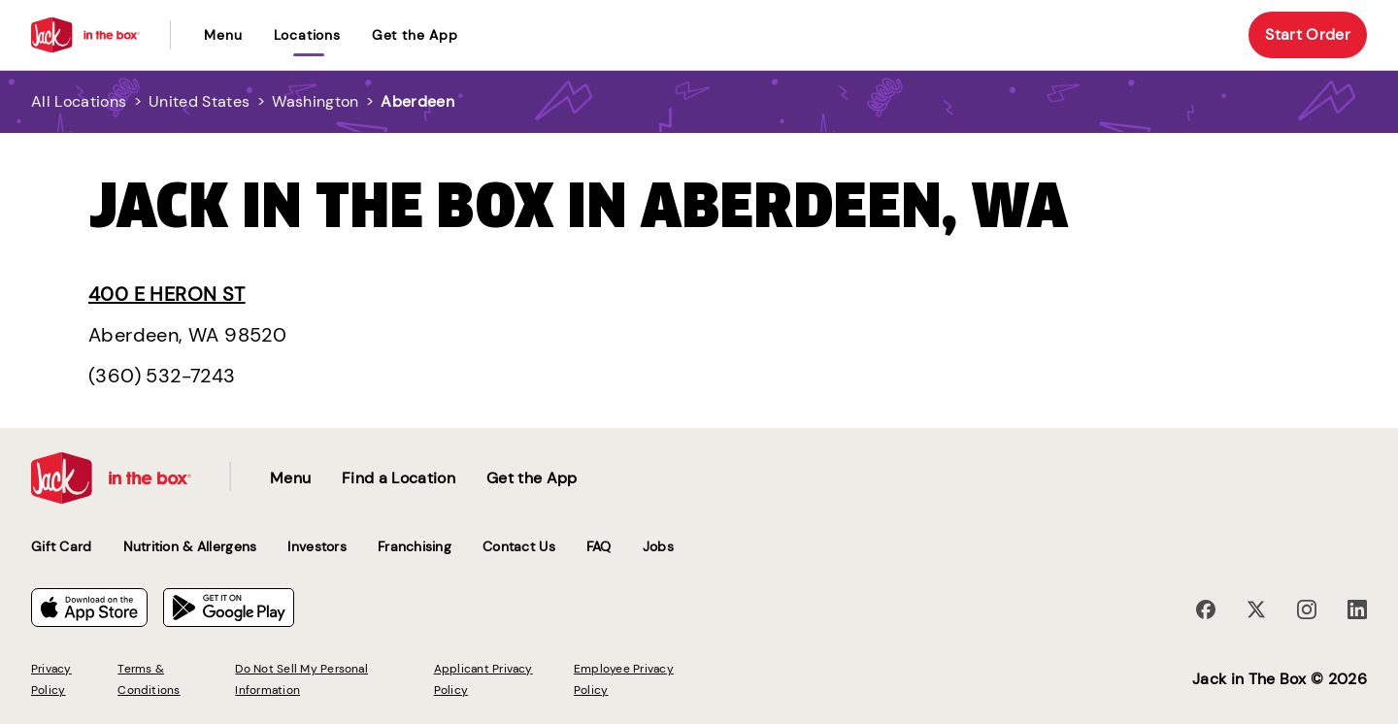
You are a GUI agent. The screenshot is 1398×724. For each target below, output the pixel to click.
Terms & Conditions (148, 679)
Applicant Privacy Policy (483, 679)
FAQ (599, 546)
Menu (223, 35)
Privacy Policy (51, 679)
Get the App (415, 35)
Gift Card (61, 546)
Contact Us (519, 546)
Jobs (658, 546)
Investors (317, 546)
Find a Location (398, 478)
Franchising (414, 546)
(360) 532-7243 (162, 375)
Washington (315, 101)
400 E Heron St (167, 294)
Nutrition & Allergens (190, 546)
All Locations (78, 101)
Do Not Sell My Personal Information (301, 679)
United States (199, 101)
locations (307, 35)
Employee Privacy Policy (624, 679)
